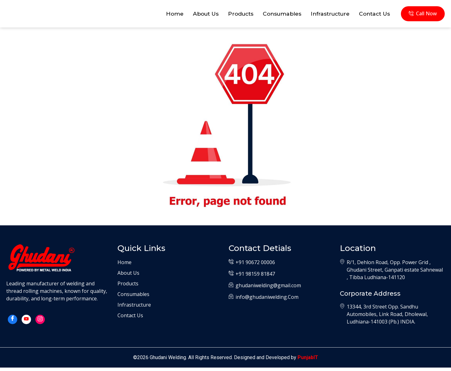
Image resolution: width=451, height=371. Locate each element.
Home (164, 15)
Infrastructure (327, 15)
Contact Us (373, 15)
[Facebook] (12, 323)
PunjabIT (308, 361)
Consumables (276, 15)
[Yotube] (26, 323)
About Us (196, 15)
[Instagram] (40, 323)
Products (233, 15)
